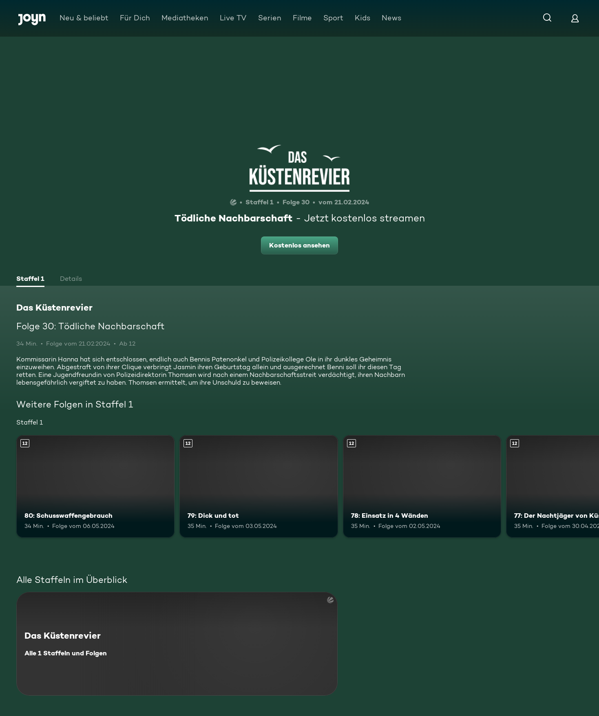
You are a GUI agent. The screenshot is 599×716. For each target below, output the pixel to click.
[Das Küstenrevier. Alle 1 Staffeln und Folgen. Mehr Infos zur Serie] (177, 644)
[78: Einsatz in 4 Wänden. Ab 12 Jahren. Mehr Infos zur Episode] (422, 486)
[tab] (30, 279)
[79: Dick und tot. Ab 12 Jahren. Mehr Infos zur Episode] (258, 486)
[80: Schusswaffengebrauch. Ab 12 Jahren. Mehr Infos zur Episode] (95, 486)
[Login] (575, 18)
